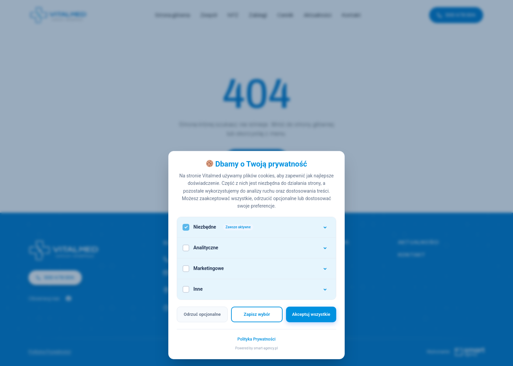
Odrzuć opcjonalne (202, 314)
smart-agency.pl (266, 348)
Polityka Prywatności (257, 339)
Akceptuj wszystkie (311, 314)
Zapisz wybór (257, 314)
